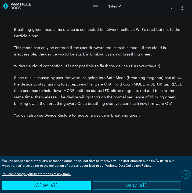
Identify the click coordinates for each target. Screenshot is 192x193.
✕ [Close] (185, 174)
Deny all (137, 185)
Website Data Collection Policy (127, 165)
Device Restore (57, 115)
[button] (182, 8)
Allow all (46, 185)
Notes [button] (114, 6)
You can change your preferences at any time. (36, 174)
